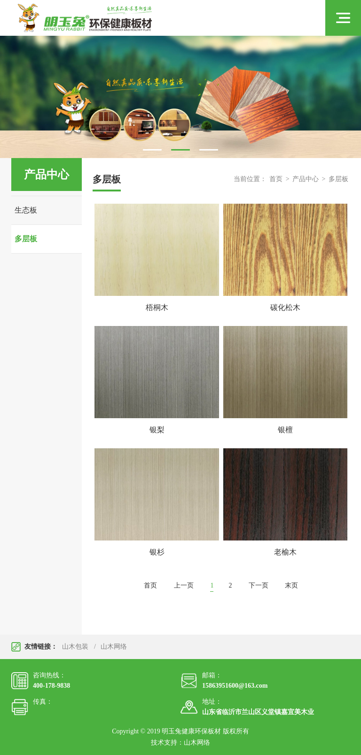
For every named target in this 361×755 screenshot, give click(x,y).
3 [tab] (208, 150)
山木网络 (114, 646)
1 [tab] (152, 150)
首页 (276, 179)
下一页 (258, 585)
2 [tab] (180, 150)
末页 (291, 585)
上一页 (184, 585)
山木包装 (75, 646)
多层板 (26, 239)
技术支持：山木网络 (180, 742)
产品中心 (305, 179)
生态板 (26, 210)
